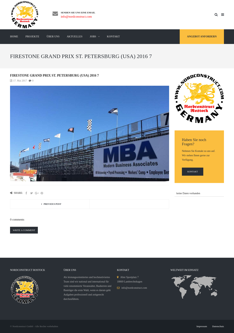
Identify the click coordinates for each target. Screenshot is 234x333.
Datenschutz (218, 326)
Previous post (52, 204)
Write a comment (24, 230)
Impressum (202, 326)
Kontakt (192, 171)
